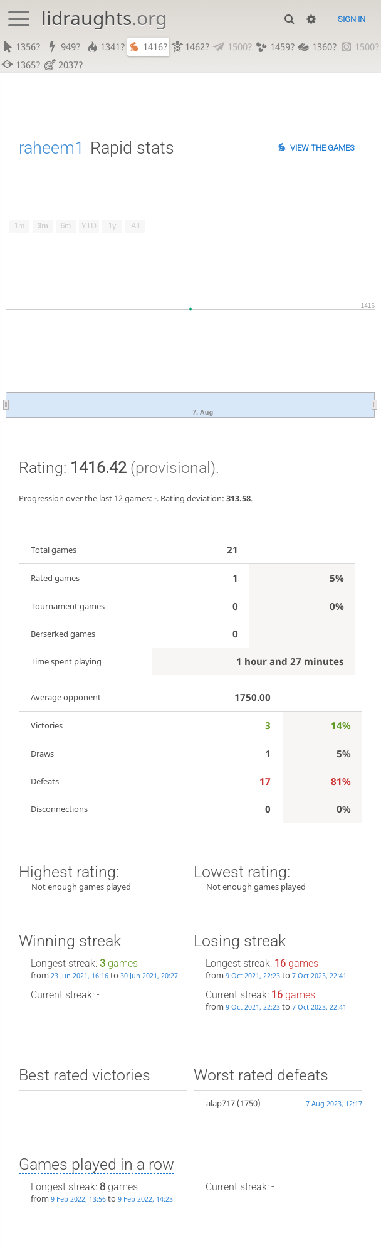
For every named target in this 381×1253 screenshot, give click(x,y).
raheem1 (51, 147)
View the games (322, 147)
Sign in (351, 19)
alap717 (220, 1103)
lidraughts (104, 18)
